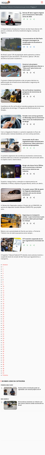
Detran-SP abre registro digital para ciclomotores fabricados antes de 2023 (33, 15)
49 (3, 371)
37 (3, 345)
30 (3, 330)
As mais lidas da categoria (13, 381)
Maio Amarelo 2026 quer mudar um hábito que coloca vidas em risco (31, 416)
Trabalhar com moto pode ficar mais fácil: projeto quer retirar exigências (31, 444)
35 (3, 340)
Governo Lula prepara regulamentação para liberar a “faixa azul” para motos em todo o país (33, 67)
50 (3, 373)
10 (3, 286)
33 (3, 336)
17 (3, 301)
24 (3, 317)
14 (3, 295)
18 (3, 304)
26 (3, 321)
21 (3, 310)
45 (3, 362)
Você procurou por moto (22, 7)
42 (3, 356)
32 (3, 334)
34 (3, 338)
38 (3, 347)
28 (3, 325)
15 (3, 297)
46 (3, 364)
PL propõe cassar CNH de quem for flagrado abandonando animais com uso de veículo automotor (33, 192)
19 (3, 306)
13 (3, 293)
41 (3, 353)
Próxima (5, 375)
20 (3, 308)
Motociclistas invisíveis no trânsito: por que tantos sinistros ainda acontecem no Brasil (31, 403)
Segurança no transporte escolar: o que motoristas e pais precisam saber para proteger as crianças (33, 218)
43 (3, 358)
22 (3, 312)
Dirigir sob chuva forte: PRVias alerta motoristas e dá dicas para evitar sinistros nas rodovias (32, 168)
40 (3, 351)
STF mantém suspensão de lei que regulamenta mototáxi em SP (33, 241)
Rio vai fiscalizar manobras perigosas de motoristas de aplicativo (31, 92)
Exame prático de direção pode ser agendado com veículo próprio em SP (29, 388)
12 (3, 291)
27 (3, 323)
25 (3, 319)
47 (3, 366)
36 (3, 343)
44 (3, 360)
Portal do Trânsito (7, 7)
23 (3, 314)
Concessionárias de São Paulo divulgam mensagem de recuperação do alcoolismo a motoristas (32, 41)
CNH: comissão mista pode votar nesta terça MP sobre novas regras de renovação (30, 431)
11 (3, 288)
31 (3, 332)
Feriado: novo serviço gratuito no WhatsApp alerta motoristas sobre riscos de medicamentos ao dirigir (33, 118)
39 (3, 349)
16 (3, 299)
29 (3, 327)
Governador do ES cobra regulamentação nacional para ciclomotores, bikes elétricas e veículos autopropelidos (33, 142)
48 (3, 369)
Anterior (5, 265)
